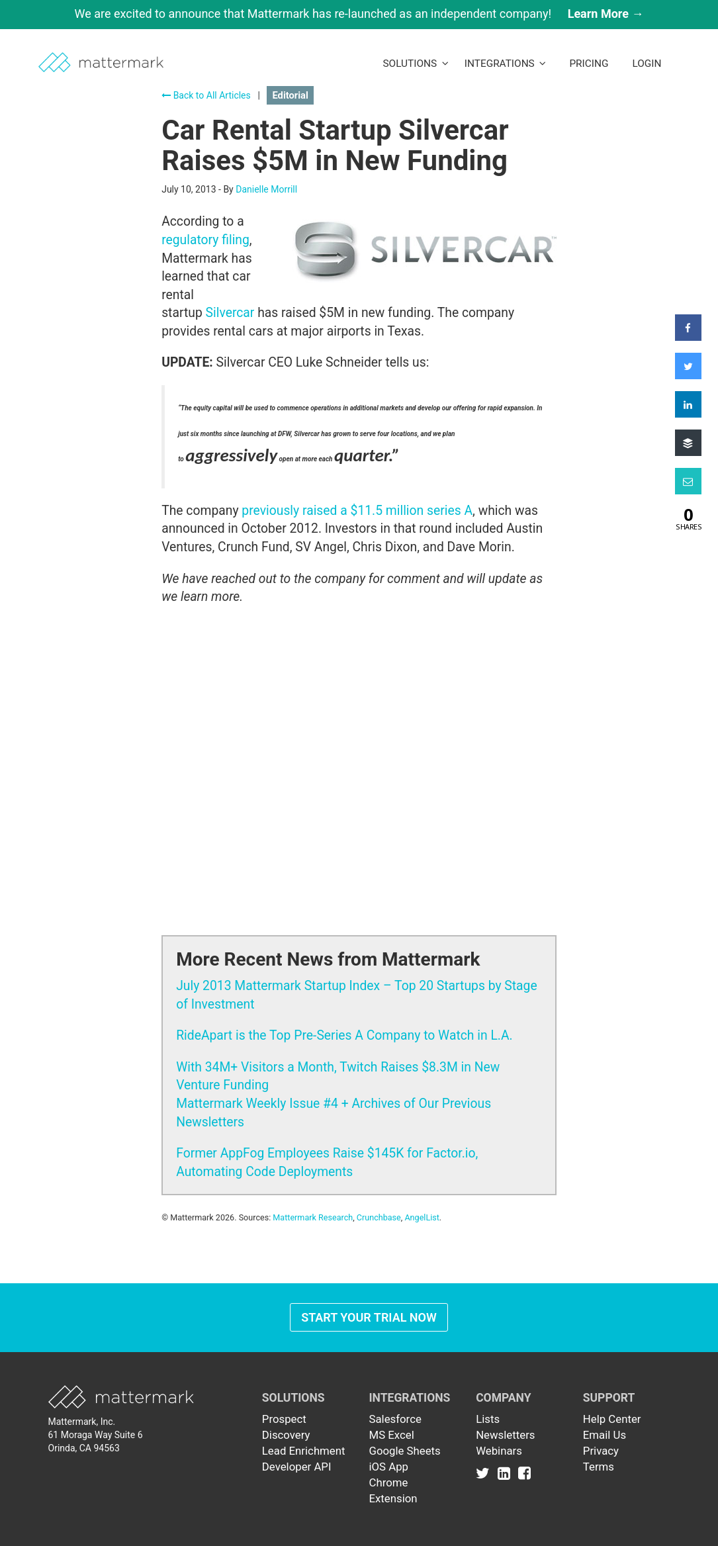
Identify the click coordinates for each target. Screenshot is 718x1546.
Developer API (297, 1466)
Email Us (604, 1434)
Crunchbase (379, 1217)
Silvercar (230, 312)
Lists (488, 1419)
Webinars (499, 1450)
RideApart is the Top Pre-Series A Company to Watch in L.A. (344, 1035)
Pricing (588, 63)
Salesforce (395, 1419)
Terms (598, 1466)
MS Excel (391, 1434)
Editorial (290, 95)
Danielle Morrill (266, 189)
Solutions (415, 63)
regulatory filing (205, 240)
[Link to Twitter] (485, 1473)
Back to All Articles (206, 95)
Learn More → (606, 14)
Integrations (506, 63)
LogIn (646, 63)
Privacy (601, 1450)
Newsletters (505, 1434)
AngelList (421, 1217)
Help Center (612, 1419)
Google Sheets (404, 1450)
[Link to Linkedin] (507, 1473)
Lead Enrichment (303, 1450)
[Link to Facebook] (524, 1473)
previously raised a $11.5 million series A (357, 510)
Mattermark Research (313, 1217)
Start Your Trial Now (369, 1317)
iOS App (388, 1466)
